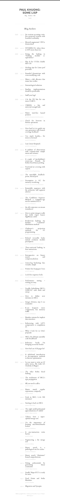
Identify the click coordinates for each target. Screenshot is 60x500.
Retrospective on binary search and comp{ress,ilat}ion (35, 257)
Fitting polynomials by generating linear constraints (35, 465)
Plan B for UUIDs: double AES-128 (35, 62)
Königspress (31, 495)
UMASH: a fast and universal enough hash (35, 106)
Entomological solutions (33, 85)
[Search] (30, 18)
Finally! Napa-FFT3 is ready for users (35, 473)
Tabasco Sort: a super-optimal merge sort (35, 417)
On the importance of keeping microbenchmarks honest (35, 424)
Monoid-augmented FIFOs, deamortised (35, 43)
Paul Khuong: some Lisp (30, 11)
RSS (34, 15)
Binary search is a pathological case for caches (35, 448)
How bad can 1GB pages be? (35, 349)
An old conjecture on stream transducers (35, 208)
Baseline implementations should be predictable (35, 90)
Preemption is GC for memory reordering (35, 181)
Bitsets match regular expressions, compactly (35, 390)
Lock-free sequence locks (34, 275)
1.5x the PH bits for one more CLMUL (35, 100)
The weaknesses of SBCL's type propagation (35, 378)
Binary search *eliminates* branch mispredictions (35, 456)
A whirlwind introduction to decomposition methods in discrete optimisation (35, 356)
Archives (30, 15)
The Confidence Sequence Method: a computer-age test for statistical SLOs (35, 199)
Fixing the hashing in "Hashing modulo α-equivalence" (35, 56)
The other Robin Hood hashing (35, 372)
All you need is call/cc (32, 383)
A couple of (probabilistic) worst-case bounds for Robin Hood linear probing (35, 161)
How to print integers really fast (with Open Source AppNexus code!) (35, 215)
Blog (26, 15)
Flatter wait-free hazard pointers (35, 114)
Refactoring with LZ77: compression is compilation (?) (35, 325)
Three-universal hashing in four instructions (35, 248)
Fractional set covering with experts (35, 168)
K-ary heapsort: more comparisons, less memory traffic (35, 309)
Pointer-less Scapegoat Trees (35, 269)
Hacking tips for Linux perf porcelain (35, 68)
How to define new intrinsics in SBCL (35, 297)
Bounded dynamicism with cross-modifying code (35, 74)
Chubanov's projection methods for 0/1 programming (35, 230)
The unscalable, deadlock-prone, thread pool (35, 175)
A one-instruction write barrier (35, 433)
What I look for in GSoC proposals (35, 332)
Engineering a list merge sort (35, 441)
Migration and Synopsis (33, 486)
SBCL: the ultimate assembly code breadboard (35, 338)
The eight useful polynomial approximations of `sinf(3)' (35, 410)
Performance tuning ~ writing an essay (35, 281)
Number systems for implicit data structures (35, 318)
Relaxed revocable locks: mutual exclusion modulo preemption (35, 239)
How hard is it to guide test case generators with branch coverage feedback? (35, 130)
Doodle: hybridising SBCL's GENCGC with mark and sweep (35, 290)
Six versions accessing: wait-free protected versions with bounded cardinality (35, 36)
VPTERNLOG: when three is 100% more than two (35, 49)
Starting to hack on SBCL (34, 403)
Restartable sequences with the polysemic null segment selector (35, 190)
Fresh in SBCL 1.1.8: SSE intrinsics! (35, 398)
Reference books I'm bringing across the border (35, 343)
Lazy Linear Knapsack (32, 144)
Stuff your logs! (30, 95)
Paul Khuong (28, 493)
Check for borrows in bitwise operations (35, 121)
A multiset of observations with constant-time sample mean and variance (35, 151)
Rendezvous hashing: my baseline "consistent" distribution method (35, 222)
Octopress (39, 493)
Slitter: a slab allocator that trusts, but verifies (35, 80)
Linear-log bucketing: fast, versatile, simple (35, 264)
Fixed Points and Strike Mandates (35, 479)
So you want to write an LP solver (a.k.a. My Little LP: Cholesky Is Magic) (35, 364)
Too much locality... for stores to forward (35, 137)
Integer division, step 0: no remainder (35, 303)
